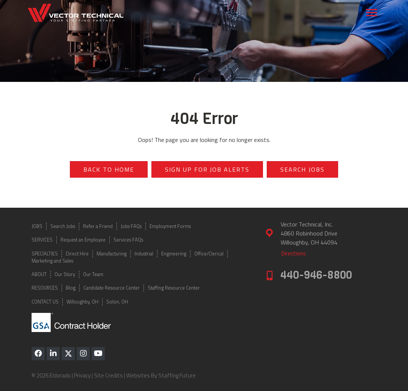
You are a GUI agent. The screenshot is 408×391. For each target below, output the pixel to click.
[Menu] (371, 12)
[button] (38, 353)
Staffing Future (177, 375)
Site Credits (108, 375)
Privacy (82, 375)
